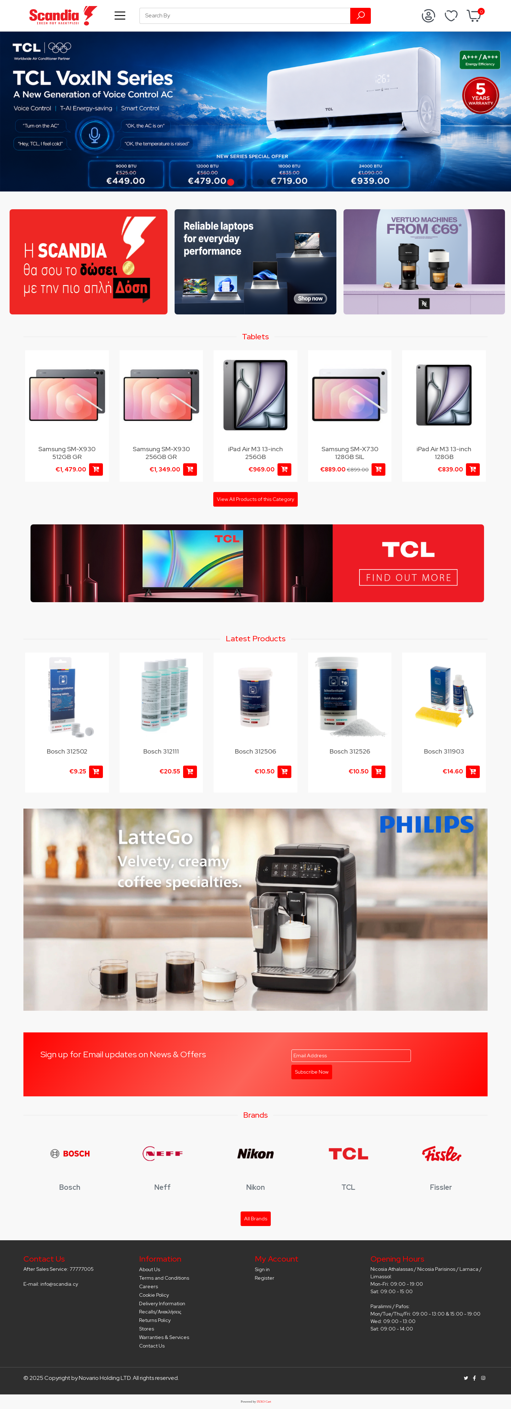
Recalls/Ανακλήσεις (160, 1311)
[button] (230, 182)
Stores (146, 1329)
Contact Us (152, 1346)
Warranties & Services (164, 1337)
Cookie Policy (154, 1295)
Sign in (262, 1269)
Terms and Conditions (164, 1278)
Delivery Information (162, 1303)
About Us (149, 1269)
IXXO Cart (264, 1401)
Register (264, 1278)
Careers (148, 1286)
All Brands (255, 1218)
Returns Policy (155, 1320)
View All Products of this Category (255, 499)
